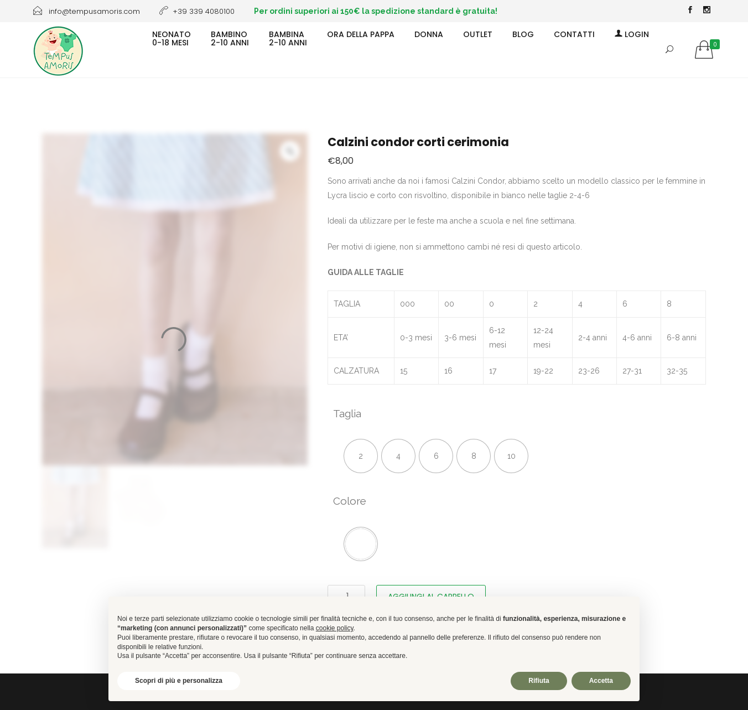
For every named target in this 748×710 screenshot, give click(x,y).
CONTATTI (574, 34)
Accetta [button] (601, 681)
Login (632, 34)
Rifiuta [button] (538, 681)
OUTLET (477, 34)
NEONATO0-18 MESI (171, 38)
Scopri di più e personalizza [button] (178, 681)
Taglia (347, 413)
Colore (349, 501)
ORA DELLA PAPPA (360, 34)
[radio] (360, 456)
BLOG (523, 34)
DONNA (428, 34)
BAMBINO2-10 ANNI (230, 38)
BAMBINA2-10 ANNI (288, 38)
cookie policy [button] (335, 628)
